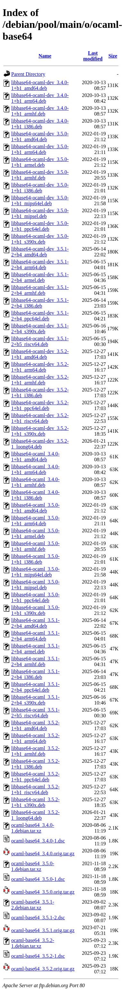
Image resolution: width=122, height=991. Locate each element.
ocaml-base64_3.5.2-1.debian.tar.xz (32, 943)
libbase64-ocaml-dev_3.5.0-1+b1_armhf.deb (40, 175)
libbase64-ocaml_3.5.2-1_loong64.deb (35, 815)
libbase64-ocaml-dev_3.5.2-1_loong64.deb (40, 443)
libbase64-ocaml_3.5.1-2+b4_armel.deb (35, 648)
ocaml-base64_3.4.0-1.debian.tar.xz (32, 828)
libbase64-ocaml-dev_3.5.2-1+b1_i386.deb (40, 392)
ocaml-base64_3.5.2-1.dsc (38, 956)
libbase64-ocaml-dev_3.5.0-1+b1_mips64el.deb (40, 200)
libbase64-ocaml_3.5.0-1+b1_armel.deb (35, 533)
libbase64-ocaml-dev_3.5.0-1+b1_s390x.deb (40, 239)
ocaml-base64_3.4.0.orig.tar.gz (43, 853)
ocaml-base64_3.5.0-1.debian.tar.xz (32, 866)
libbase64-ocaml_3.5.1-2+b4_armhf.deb (35, 661)
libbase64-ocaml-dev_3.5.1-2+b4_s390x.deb (40, 328)
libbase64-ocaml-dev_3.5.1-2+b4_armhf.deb (40, 290)
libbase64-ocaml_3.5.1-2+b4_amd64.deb (35, 623)
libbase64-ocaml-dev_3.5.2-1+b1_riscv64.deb (40, 418)
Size (112, 56)
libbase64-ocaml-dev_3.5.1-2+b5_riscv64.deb (40, 341)
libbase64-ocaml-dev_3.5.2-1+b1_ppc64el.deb (40, 405)
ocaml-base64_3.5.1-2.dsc (38, 917)
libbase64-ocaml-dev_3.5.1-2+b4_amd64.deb (40, 251)
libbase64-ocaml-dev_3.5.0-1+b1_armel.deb (40, 162)
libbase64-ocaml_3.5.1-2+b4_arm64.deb (35, 635)
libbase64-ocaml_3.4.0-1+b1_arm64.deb (35, 469)
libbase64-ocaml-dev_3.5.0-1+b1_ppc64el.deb (40, 226)
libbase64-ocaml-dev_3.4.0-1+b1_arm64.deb (40, 98)
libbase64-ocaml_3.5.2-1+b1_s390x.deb (35, 802)
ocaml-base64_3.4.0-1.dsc (38, 840)
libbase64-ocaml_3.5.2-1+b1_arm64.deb (35, 738)
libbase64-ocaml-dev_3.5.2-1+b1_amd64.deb (40, 354)
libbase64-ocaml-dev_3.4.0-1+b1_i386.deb (40, 123)
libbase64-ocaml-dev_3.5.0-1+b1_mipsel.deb (40, 213)
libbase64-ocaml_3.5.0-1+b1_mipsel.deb (35, 584)
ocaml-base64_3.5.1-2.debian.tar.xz (32, 904)
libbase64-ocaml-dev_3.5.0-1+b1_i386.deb (40, 187)
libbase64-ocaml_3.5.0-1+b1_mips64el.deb (35, 571)
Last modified (92, 55)
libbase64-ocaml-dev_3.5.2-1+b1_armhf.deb (40, 379)
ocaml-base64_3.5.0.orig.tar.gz (43, 892)
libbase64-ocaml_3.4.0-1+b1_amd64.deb (35, 456)
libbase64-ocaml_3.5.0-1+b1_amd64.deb (35, 507)
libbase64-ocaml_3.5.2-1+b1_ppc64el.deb (35, 776)
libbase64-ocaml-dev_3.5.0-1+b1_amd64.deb (40, 136)
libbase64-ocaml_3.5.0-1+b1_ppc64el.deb (35, 597)
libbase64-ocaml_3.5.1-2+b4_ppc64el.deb (35, 687)
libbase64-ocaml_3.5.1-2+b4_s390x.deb (35, 699)
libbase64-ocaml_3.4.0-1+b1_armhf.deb (35, 482)
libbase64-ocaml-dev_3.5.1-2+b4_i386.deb (40, 303)
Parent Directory (28, 74)
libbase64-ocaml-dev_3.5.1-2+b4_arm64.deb (40, 264)
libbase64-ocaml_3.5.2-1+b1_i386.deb (35, 763)
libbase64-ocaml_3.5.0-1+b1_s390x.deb (35, 610)
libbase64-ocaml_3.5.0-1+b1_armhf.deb (35, 546)
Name (44, 56)
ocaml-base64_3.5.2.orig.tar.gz (43, 968)
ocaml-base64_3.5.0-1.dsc (38, 879)
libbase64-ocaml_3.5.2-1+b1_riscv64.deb (35, 789)
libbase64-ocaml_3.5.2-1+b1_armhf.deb (35, 751)
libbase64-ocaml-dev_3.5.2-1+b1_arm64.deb (40, 367)
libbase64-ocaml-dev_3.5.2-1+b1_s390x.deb (40, 431)
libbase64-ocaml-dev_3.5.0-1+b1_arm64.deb (40, 149)
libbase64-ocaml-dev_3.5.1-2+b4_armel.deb (40, 277)
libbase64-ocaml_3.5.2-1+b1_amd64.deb (35, 725)
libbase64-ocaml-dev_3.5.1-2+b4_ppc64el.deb (40, 315)
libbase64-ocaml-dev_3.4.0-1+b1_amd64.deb (40, 85)
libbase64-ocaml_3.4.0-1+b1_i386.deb (35, 495)
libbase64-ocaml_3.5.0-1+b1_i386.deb (35, 559)
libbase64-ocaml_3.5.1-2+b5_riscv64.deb (35, 712)
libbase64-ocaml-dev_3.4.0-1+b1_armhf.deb (40, 111)
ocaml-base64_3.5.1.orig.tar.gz (43, 930)
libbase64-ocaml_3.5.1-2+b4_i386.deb (35, 674)
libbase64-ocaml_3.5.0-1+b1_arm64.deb (35, 520)
